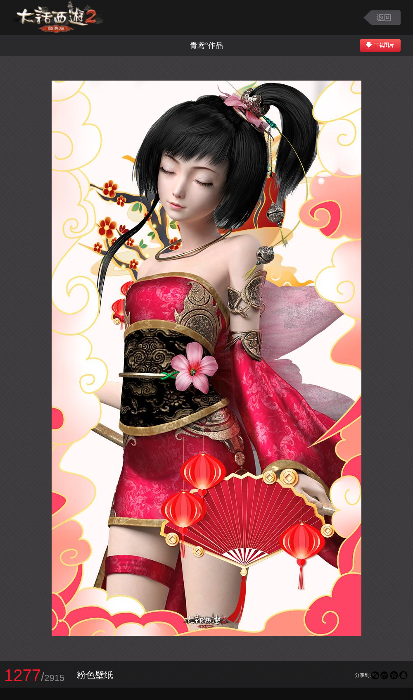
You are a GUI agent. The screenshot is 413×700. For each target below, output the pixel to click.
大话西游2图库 (58, 17)
